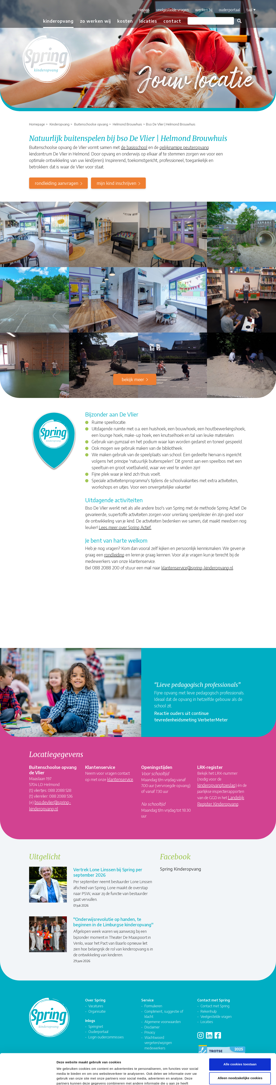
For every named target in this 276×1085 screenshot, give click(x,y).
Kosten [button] (125, 21)
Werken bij (203, 9)
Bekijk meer (133, 379)
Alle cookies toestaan (239, 1035)
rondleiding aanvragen (56, 183)
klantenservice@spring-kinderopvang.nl (197, 567)
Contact (172, 21)
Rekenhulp (209, 1011)
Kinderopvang (59, 124)
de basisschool (134, 147)
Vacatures (95, 1006)
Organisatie (97, 1011)
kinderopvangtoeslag (216, 785)
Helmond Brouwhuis (127, 124)
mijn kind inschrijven (116, 183)
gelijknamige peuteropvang (184, 147)
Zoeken (239, 21)
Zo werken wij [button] (95, 21)
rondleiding (114, 554)
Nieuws (144, 9)
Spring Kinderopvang (180, 868)
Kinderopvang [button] (58, 21)
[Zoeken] (211, 21)
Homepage (37, 124)
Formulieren (153, 1006)
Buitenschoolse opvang (91, 124)
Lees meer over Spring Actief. (125, 527)
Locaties (148, 21)
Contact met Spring (215, 1006)
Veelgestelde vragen (172, 9)
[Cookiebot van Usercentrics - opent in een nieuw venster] (28, 1076)
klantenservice (120, 779)
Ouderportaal (229, 9)
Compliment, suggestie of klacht (163, 1014)
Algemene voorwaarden (162, 1021)
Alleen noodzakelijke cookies (240, 1049)
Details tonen (233, 1076)
